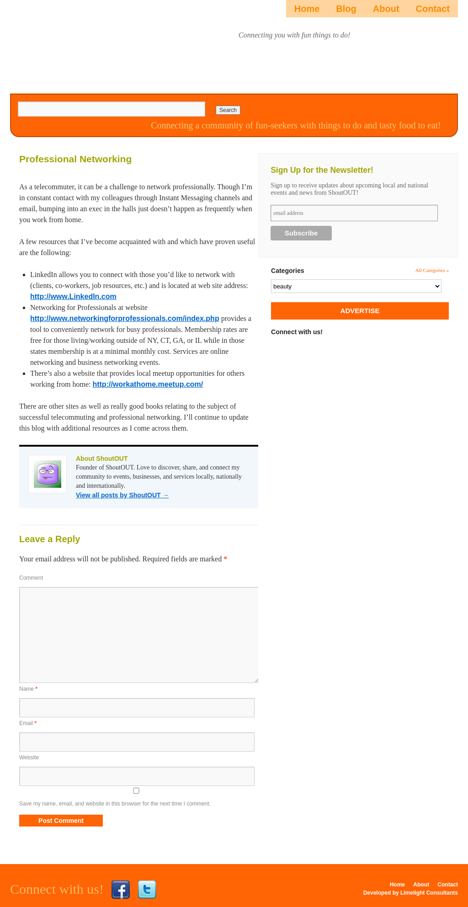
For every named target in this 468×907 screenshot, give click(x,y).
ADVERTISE (360, 311)
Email (28, 723)
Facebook (121, 889)
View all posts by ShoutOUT (122, 495)
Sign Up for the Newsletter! (322, 170)
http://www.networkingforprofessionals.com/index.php (124, 318)
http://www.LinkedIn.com (73, 296)
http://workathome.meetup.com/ (147, 384)
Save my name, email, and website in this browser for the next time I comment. (115, 803)
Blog (346, 9)
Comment (31, 578)
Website (29, 757)
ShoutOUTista (61, 44)
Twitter (147, 889)
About (386, 9)
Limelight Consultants (429, 893)
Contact (433, 9)
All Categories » (432, 270)
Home (307, 9)
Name (28, 689)
